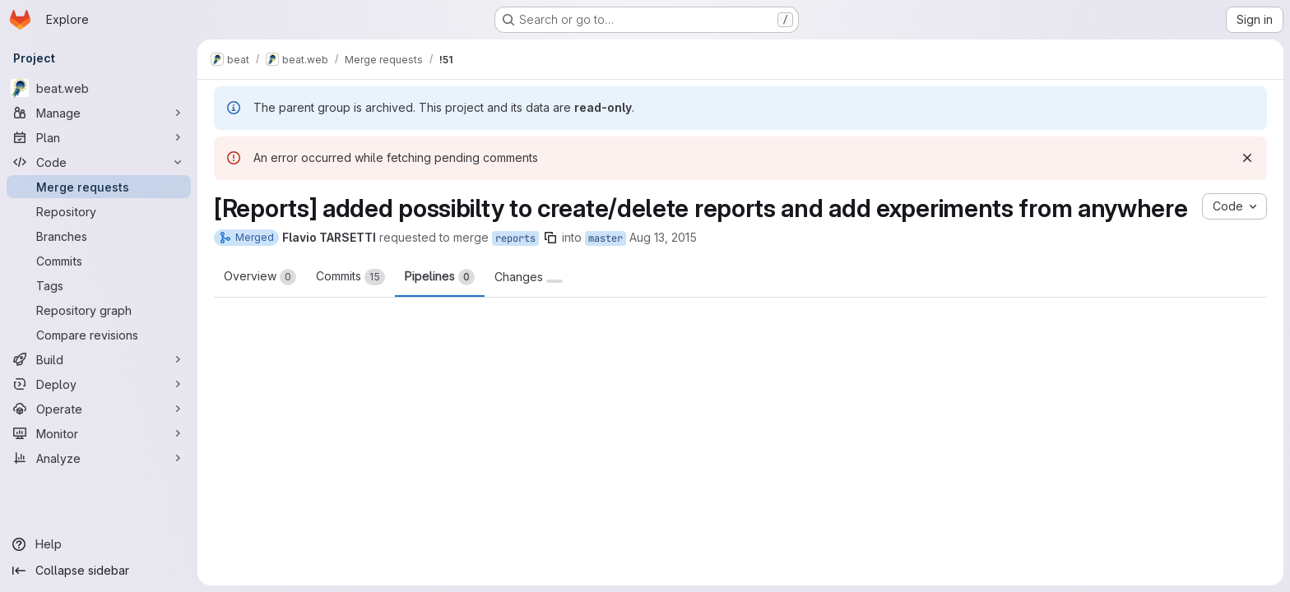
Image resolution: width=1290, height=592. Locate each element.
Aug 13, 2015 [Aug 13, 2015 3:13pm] (663, 237)
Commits (350, 277)
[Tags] (99, 285)
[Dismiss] (1247, 158)
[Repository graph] (99, 309)
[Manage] (99, 112)
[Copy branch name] (550, 237)
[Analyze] (99, 457)
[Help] (99, 544)
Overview (260, 277)
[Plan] (99, 137)
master (605, 238)
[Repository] (99, 211)
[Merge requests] (99, 186)
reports (515, 238)
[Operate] (99, 408)
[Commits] (99, 260)
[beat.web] (99, 87)
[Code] (99, 161)
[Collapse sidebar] (99, 570)
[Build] (99, 359)
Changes (528, 277)
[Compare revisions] (99, 334)
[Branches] (99, 235)
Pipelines (440, 277)
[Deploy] (99, 383)
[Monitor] (99, 433)
